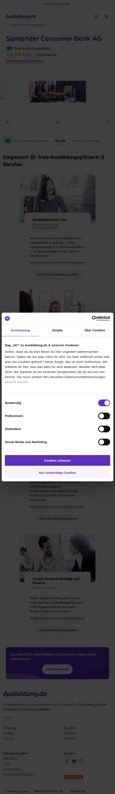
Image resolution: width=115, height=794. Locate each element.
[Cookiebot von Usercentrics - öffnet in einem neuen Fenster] (91, 318)
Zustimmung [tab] (20, 330)
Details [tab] (57, 330)
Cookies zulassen (57, 460)
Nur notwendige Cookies (57, 472)
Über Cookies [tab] (94, 330)
